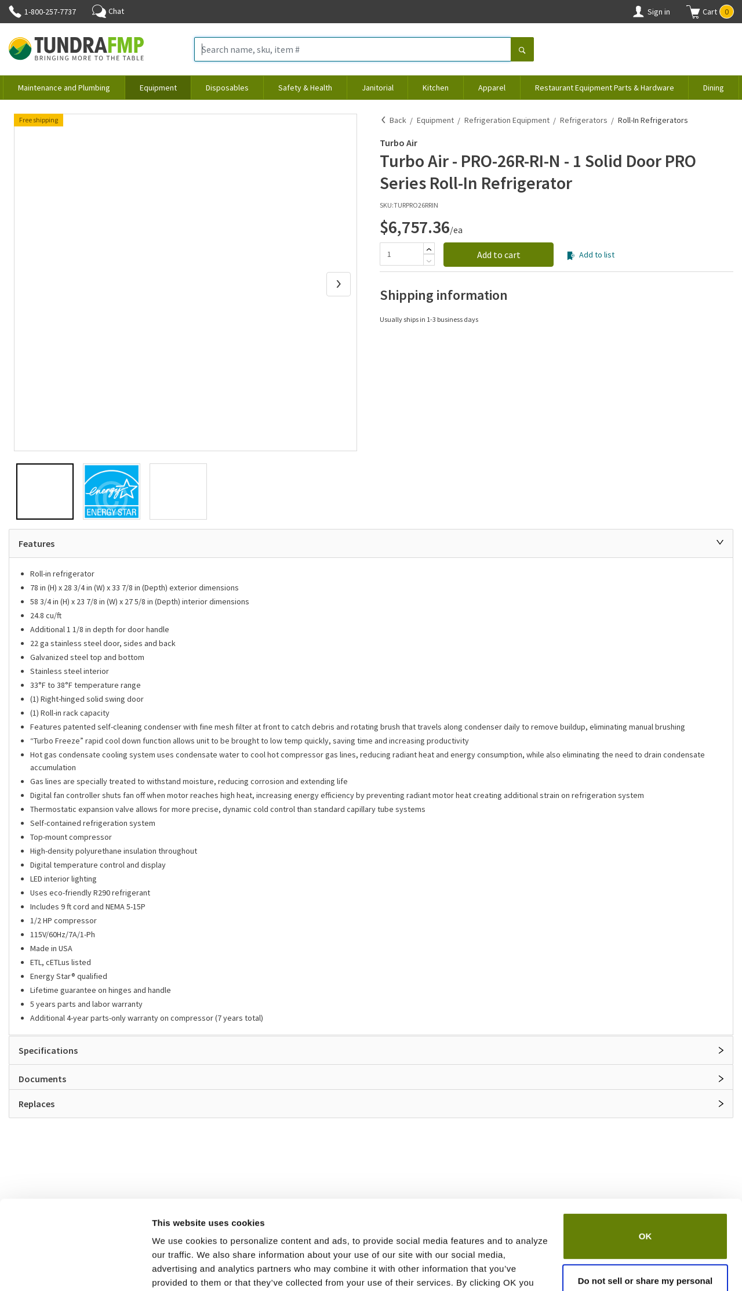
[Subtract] (429, 261)
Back (398, 120)
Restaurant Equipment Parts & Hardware (604, 87)
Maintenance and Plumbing (64, 87)
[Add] (429, 249)
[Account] (638, 12)
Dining (713, 87)
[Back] (384, 120)
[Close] (719, 542)
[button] (710, 12)
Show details (179, 1268)
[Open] (721, 1050)
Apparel (491, 87)
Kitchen (436, 87)
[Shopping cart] (693, 12)
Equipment (158, 87)
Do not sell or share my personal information (645, 1227)
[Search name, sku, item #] (352, 49)
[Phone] (15, 12)
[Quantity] (401, 254)
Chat (108, 11)
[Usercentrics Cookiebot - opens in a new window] (75, 1268)
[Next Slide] (338, 284)
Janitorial (378, 87)
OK (645, 1176)
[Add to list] (570, 255)
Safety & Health (305, 87)
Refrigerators (584, 120)
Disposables (227, 87)
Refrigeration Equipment (507, 120)
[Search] (522, 50)
